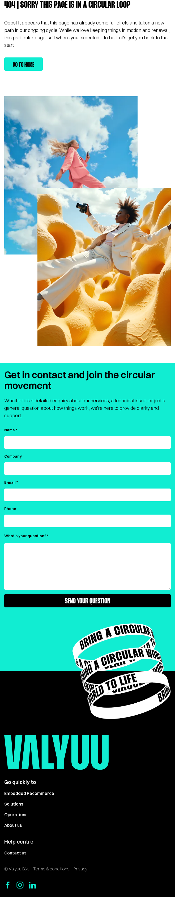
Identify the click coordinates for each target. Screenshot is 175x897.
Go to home (23, 65)
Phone (10, 508)
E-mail (10, 482)
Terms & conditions (51, 868)
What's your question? (25, 535)
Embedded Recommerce (29, 793)
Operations (16, 814)
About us (13, 825)
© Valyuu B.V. (16, 868)
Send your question (87, 601)
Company (13, 456)
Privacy (80, 868)
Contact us (15, 853)
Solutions (13, 804)
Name (9, 430)
